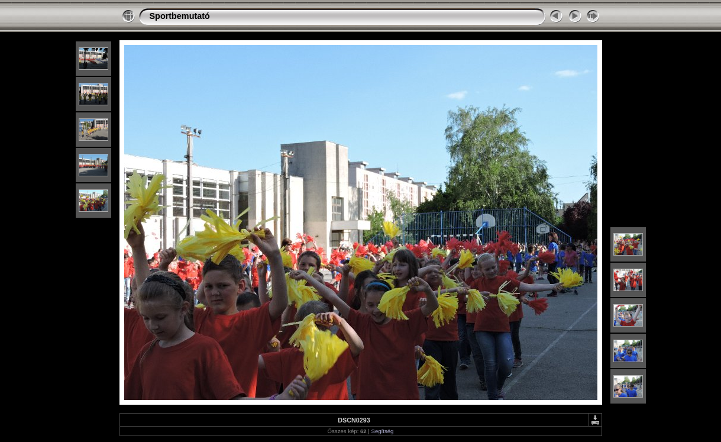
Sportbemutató (180, 16)
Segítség (382, 431)
